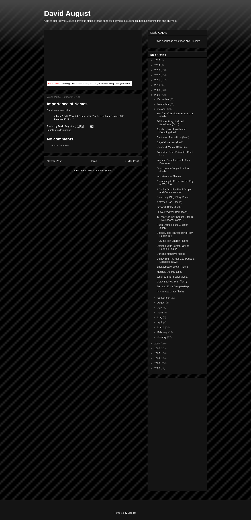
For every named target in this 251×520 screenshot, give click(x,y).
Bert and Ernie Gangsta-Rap (173, 286)
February (162, 332)
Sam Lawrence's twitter (59, 110)
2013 (157, 70)
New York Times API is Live (172, 147)
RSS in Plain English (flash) (172, 240)
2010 (157, 85)
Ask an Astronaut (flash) (170, 291)
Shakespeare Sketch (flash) (172, 266)
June (160, 312)
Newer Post (54, 161)
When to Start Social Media (172, 276)
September (163, 297)
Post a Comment (60, 145)
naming (67, 130)
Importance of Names (169, 176)
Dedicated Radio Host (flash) (173, 137)
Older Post (132, 161)
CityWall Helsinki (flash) (170, 142)
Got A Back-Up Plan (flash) (172, 281)
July (160, 307)
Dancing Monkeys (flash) (171, 253)
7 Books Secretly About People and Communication (174, 191)
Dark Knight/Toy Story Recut (173, 197)
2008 (157, 94)
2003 (157, 363)
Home (93, 161)
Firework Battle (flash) (169, 207)
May (160, 317)
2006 (157, 348)
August (161, 302)
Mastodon (179, 40)
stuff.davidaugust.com (121, 20)
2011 (157, 80)
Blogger (132, 512)
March (161, 327)
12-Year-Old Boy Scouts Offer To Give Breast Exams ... (175, 218)
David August (67, 13)
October (162, 109)
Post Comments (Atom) (100, 170)
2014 (157, 65)
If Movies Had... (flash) (169, 202)
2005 (157, 353)
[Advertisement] (74, 56)
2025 (157, 60)
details (58, 130)
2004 (157, 358)
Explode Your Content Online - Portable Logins (174, 247)
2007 (157, 343)
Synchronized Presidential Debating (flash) (171, 131)
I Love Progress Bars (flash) (172, 212)
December (163, 99)
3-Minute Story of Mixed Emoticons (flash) (170, 123)
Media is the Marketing (169, 271)
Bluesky (195, 40)
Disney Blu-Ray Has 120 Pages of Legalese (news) (176, 260)
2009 (157, 90)
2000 (157, 368)
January (162, 337)
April (160, 322)
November (163, 104)
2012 (157, 75)
